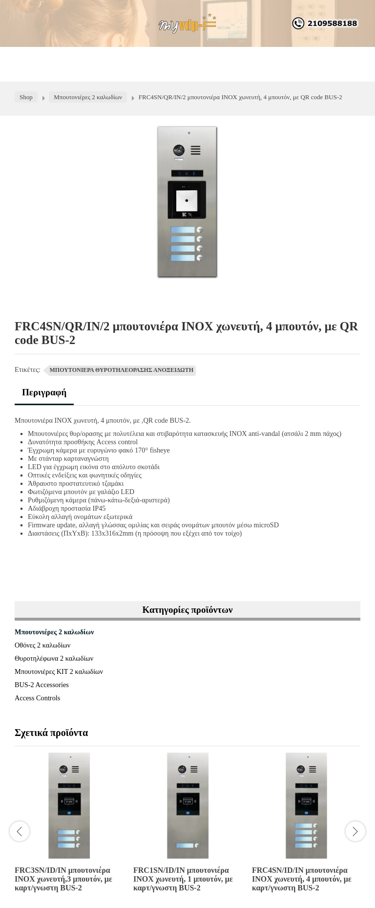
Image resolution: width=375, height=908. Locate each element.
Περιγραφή (44, 392)
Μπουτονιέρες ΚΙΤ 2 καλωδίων (59, 671)
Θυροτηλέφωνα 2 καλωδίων (54, 658)
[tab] (44, 396)
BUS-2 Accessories (42, 685)
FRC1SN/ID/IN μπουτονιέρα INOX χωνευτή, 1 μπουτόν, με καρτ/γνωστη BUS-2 (183, 879)
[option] (69, 825)
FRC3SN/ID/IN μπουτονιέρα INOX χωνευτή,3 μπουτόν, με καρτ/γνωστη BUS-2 (63, 879)
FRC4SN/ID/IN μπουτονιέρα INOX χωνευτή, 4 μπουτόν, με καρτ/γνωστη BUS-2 (302, 879)
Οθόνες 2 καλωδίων (42, 645)
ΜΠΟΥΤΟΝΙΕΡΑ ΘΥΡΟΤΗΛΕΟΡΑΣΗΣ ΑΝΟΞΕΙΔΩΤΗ (122, 370)
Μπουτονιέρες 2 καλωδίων (54, 632)
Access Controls (37, 698)
